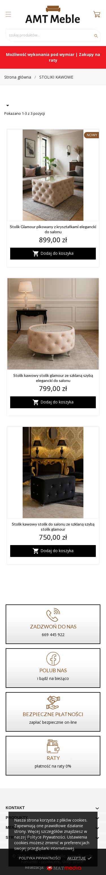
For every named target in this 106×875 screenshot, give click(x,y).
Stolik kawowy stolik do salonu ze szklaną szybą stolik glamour (53, 527)
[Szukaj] (53, 35)
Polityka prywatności (39, 858)
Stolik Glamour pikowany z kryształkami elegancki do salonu (53, 229)
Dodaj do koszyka (53, 253)
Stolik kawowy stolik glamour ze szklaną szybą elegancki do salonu (53, 378)
